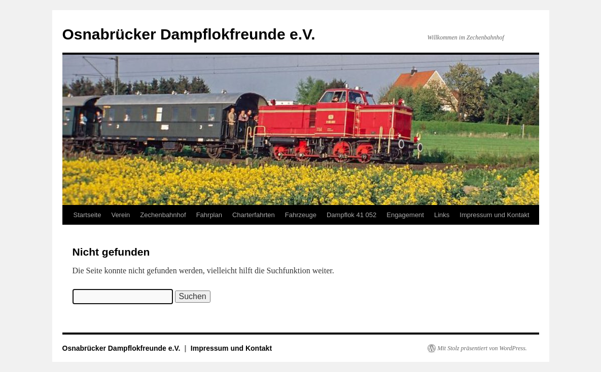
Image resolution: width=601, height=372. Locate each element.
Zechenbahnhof (163, 215)
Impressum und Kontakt (494, 215)
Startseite (87, 215)
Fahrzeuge (300, 215)
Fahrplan (209, 215)
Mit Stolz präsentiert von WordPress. (482, 348)
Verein (120, 215)
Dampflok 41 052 (351, 215)
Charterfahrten (253, 215)
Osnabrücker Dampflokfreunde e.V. (188, 34)
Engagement (405, 215)
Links (441, 215)
